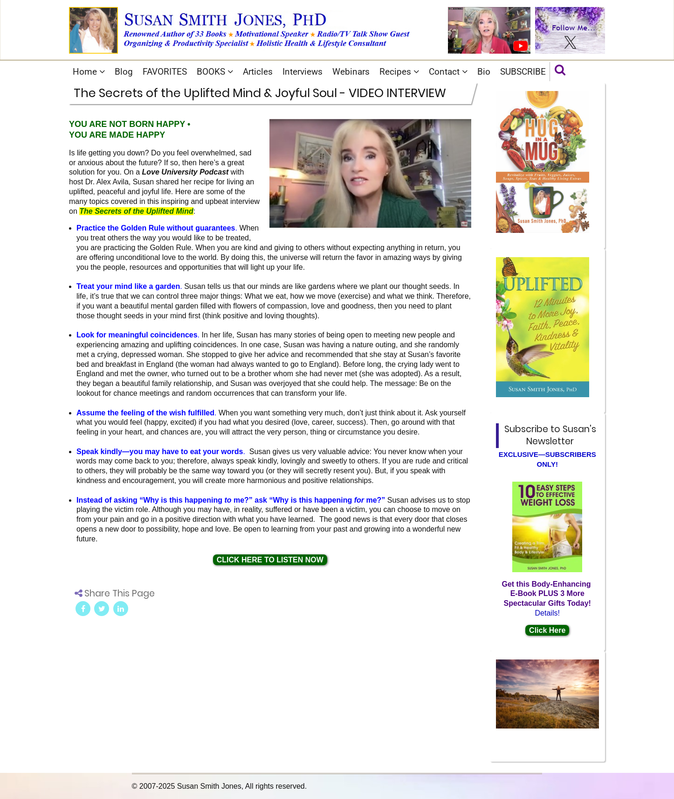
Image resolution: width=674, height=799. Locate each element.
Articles (258, 71)
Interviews (302, 71)
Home (89, 71)
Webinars (351, 71)
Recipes (399, 71)
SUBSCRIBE (523, 71)
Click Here (547, 630)
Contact (448, 71)
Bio (483, 71)
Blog (124, 71)
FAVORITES (165, 71)
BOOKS (215, 71)
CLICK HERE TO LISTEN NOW (270, 560)
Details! (547, 613)
